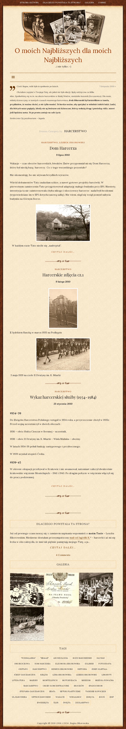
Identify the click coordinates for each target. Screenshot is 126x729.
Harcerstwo (49, 142)
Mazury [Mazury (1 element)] (34, 680)
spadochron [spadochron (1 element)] (95, 686)
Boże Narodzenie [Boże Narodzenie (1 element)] (82, 658)
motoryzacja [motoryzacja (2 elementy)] (69, 680)
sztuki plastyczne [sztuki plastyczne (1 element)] (70, 691)
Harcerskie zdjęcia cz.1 (63, 274)
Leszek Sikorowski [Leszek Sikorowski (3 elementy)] (86, 675)
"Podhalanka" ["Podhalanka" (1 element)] (28, 658)
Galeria (89, 2)
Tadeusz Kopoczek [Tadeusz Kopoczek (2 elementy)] (95, 691)
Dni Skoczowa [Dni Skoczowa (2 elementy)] (22, 663)
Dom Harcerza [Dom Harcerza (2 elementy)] (42, 663)
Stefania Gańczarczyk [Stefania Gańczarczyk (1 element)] (32, 691)
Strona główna (29, 2)
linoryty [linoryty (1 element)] (107, 675)
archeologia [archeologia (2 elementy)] (60, 658)
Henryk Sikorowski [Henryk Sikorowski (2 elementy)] (62, 669)
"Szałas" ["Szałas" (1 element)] (44, 658)
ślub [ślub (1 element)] (56, 702)
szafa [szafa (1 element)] (52, 691)
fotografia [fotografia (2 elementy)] (104, 663)
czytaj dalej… (63, 547)
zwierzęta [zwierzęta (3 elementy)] (43, 702)
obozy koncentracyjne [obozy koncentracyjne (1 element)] (56, 686)
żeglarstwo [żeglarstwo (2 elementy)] (82, 702)
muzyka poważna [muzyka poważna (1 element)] (104, 680)
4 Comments (63, 555)
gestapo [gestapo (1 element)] (23, 669)
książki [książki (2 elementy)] (44, 675)
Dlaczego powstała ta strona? (62, 2)
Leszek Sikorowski (72, 142)
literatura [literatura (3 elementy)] (18, 680)
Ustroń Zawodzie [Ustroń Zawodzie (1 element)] (41, 697)
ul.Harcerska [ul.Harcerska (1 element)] (19, 697)
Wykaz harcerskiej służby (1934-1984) (63, 397)
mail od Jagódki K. (80, 537)
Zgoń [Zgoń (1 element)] (102, 697)
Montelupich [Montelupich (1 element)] (50, 680)
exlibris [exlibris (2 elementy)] (89, 663)
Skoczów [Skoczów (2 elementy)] (79, 686)
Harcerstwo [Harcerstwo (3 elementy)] (39, 669)
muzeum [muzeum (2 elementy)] (86, 680)
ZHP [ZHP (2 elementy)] (112, 697)
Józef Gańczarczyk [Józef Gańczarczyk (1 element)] (24, 675)
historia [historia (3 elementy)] (82, 669)
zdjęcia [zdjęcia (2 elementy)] (90, 697)
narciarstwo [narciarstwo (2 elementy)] (30, 686)
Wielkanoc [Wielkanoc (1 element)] (75, 697)
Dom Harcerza (63, 148)
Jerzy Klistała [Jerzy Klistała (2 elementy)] (99, 669)
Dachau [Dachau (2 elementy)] (101, 658)
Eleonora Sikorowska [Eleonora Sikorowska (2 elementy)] (67, 663)
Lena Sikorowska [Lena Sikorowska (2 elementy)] (61, 675)
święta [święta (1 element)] (66, 702)
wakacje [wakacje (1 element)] (60, 697)
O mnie (102, 2)
